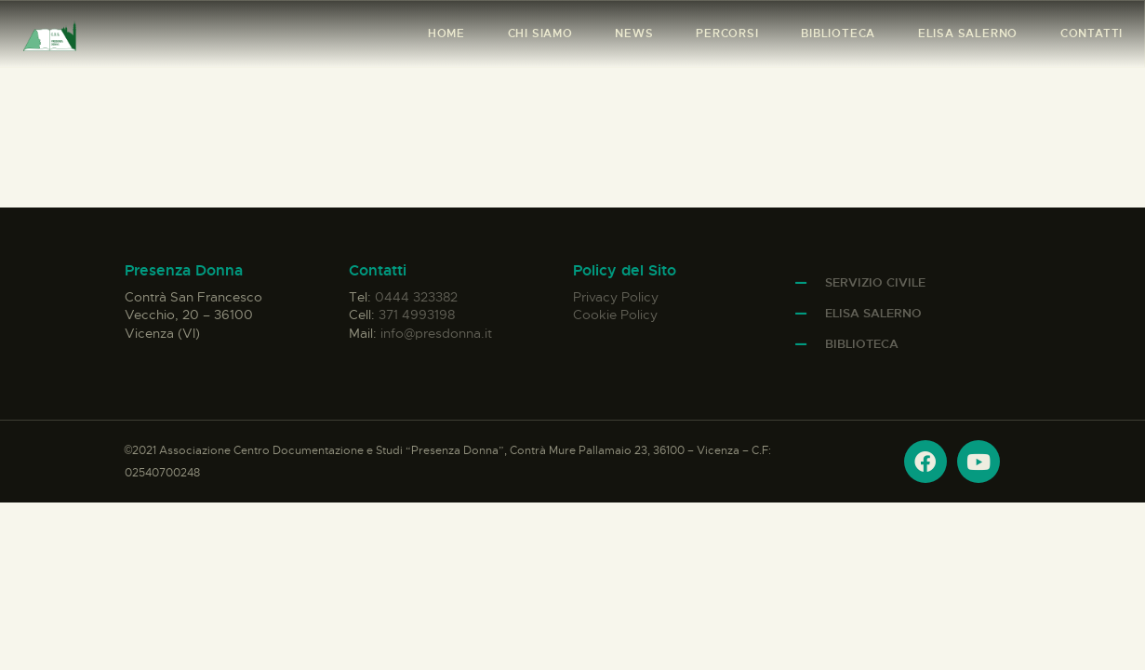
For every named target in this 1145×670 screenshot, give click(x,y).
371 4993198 (417, 314)
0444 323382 (416, 296)
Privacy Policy (616, 296)
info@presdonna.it (436, 333)
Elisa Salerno (873, 313)
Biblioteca (862, 344)
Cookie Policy (615, 314)
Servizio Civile (875, 282)
